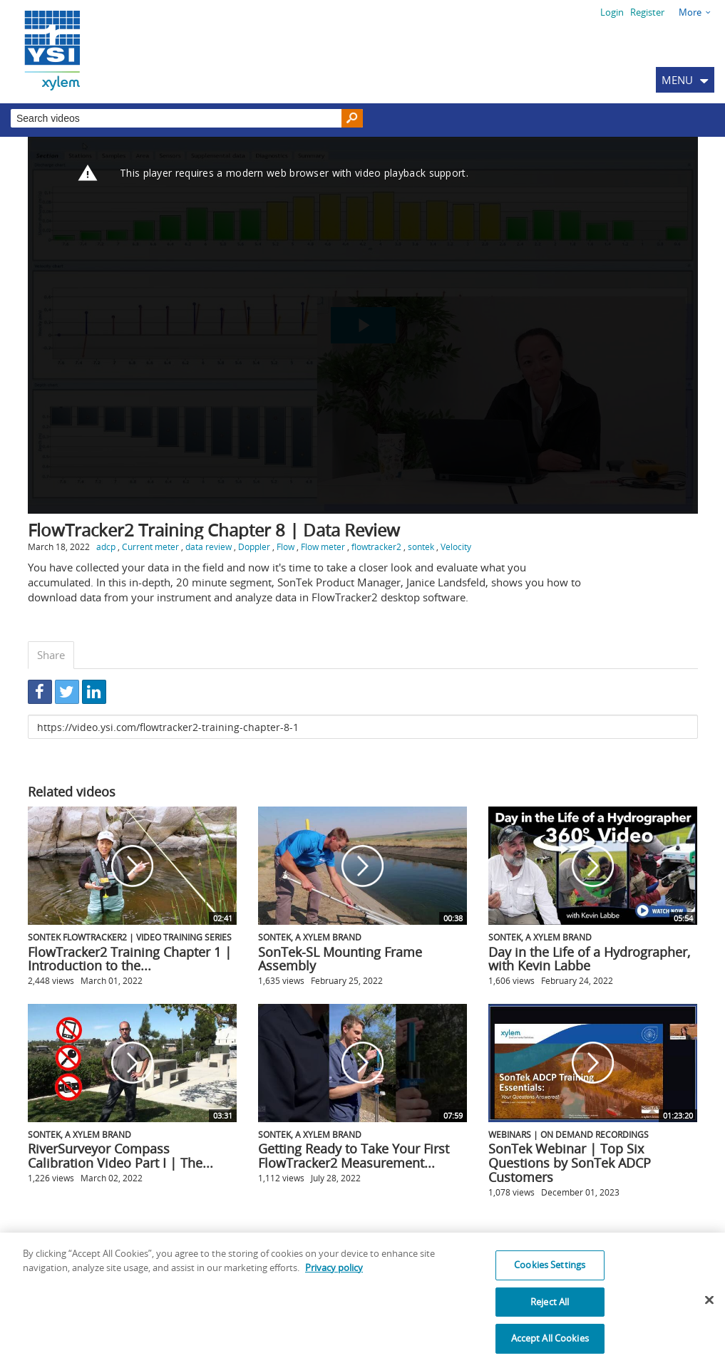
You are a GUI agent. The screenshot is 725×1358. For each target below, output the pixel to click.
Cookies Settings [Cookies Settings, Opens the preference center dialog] (549, 1273)
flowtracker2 (376, 546)
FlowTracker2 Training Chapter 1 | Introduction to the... (130, 959)
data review (208, 546)
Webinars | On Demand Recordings (568, 1134)
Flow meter (323, 546)
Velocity (456, 546)
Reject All (549, 1310)
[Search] (352, 118)
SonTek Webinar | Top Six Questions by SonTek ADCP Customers (569, 1163)
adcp (105, 546)
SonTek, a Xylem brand (309, 937)
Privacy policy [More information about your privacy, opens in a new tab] (334, 1276)
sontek (421, 546)
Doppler (254, 546)
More (690, 12)
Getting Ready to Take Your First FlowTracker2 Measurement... (353, 1155)
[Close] (709, 1309)
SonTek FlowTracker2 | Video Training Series (130, 937)
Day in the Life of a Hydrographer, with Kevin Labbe (589, 959)
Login (612, 12)
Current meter (150, 546)
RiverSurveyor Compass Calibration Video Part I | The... (120, 1155)
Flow (285, 546)
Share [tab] (51, 655)
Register (647, 12)
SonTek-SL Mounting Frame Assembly (340, 959)
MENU (677, 80)
